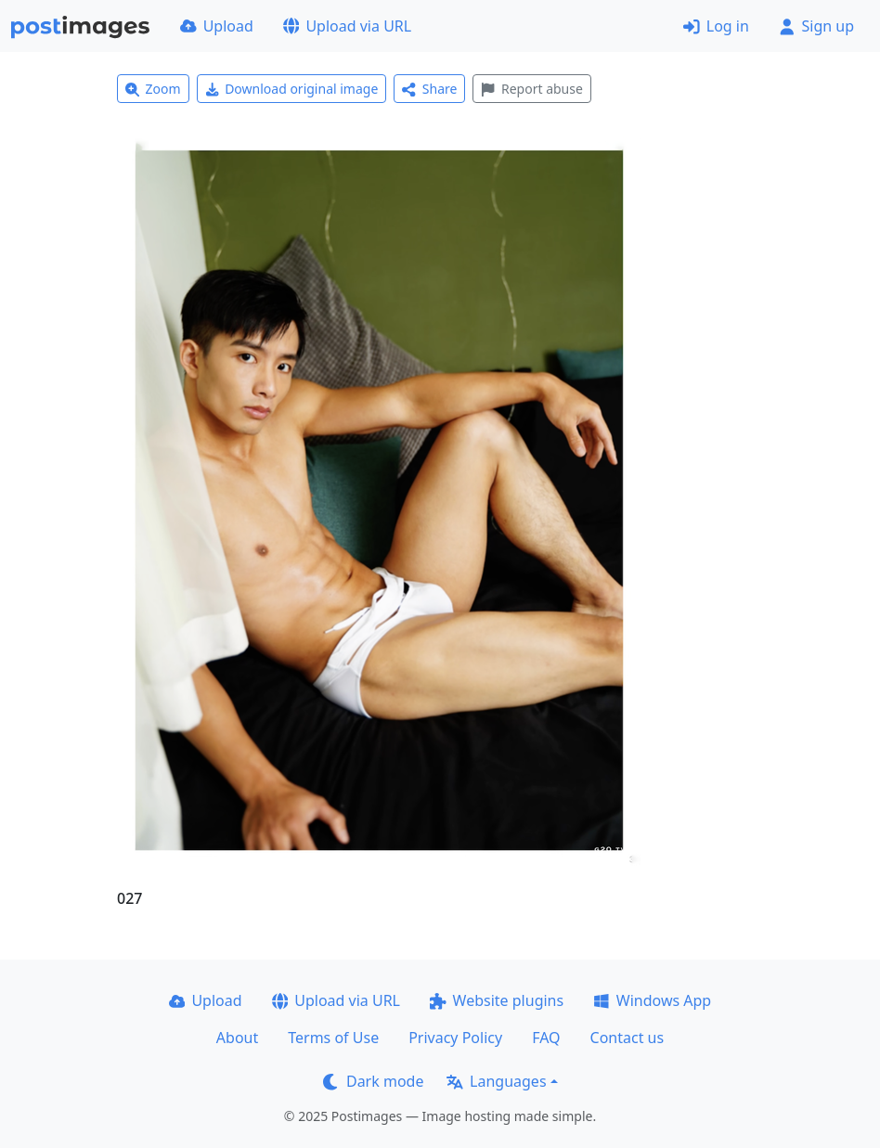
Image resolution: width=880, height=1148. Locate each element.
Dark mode (373, 1081)
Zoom (153, 88)
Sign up (816, 26)
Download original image (292, 88)
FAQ (546, 1037)
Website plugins (496, 1000)
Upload (216, 26)
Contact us (627, 1037)
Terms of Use (333, 1037)
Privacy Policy (455, 1037)
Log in (716, 26)
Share (429, 88)
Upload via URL (347, 26)
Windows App (652, 1000)
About (237, 1037)
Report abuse (531, 88)
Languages (496, 1081)
